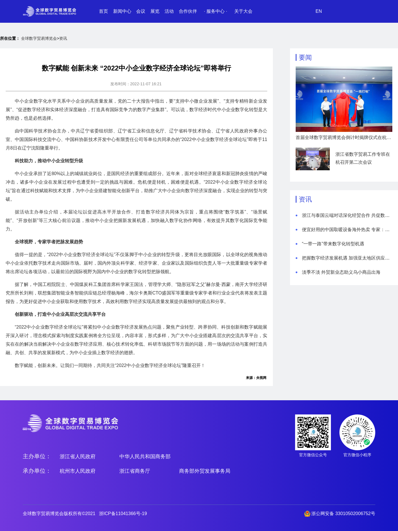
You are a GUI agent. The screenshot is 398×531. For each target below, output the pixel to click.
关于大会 (243, 11)
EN (319, 11)
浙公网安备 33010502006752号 (343, 513)
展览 (154, 11)
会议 (140, 11)
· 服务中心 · (215, 11)
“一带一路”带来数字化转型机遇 (333, 243)
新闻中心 (122, 11)
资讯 (63, 38)
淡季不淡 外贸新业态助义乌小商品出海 (341, 272)
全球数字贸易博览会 (39, 38)
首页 (103, 11)
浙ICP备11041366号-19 (123, 513)
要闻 (305, 57)
